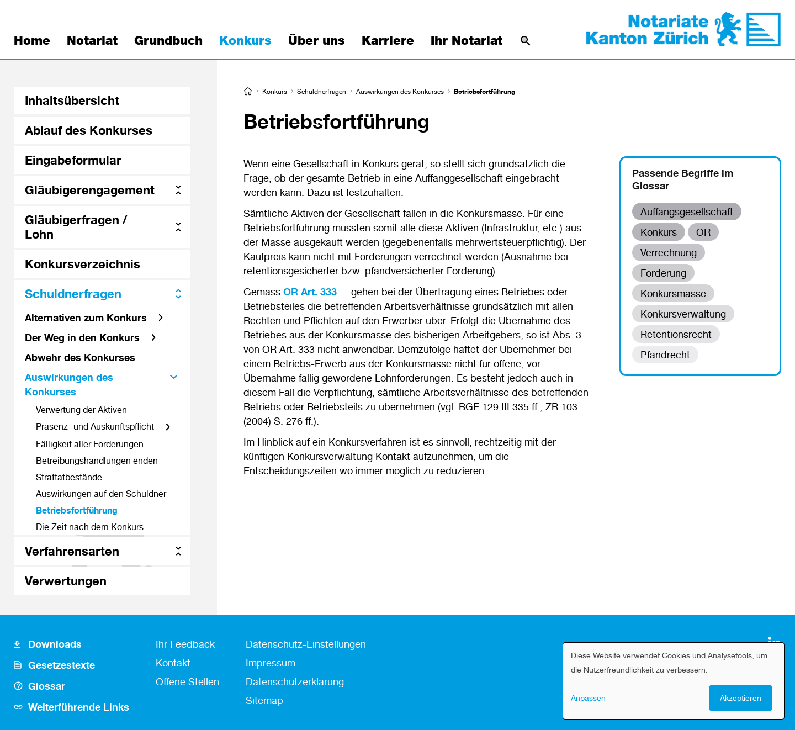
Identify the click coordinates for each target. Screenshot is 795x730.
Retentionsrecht (676, 334)
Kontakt (173, 663)
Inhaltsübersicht (72, 100)
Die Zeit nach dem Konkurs (90, 526)
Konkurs (245, 41)
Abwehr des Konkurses (80, 357)
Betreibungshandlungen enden (97, 460)
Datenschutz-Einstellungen (306, 644)
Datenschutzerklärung (295, 681)
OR (703, 232)
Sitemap (264, 700)
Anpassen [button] (588, 697)
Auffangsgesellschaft (686, 211)
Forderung (663, 273)
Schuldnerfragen (321, 91)
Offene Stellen (187, 681)
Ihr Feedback (185, 644)
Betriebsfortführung (77, 510)
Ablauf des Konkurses (88, 130)
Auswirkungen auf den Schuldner (101, 493)
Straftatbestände (69, 477)
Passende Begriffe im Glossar (682, 179)
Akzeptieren (740, 697)
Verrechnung (668, 252)
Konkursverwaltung (683, 314)
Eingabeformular (73, 159)
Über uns (316, 41)
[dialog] (673, 681)
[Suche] (525, 40)
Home (32, 41)
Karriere (388, 41)
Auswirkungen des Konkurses (400, 91)
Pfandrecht (665, 354)
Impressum (270, 663)
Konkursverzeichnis (82, 263)
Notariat (92, 41)
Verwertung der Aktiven (81, 409)
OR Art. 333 (310, 291)
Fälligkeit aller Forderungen (90, 443)
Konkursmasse (673, 293)
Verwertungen (66, 580)
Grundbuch (168, 41)
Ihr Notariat (466, 41)
